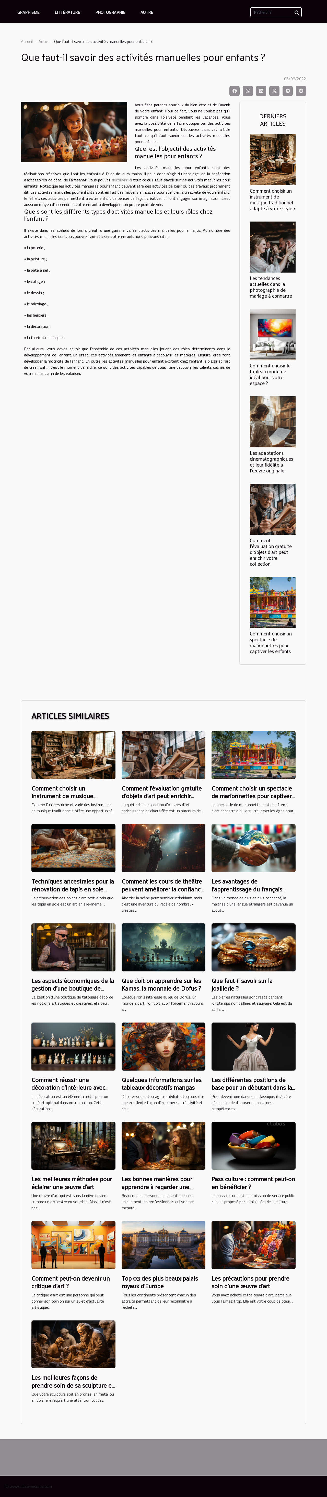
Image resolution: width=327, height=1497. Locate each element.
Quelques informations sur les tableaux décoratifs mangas (162, 1083)
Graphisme (28, 12)
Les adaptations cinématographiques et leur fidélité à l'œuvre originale (271, 461)
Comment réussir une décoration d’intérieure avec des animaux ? (68, 1087)
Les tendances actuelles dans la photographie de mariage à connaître (271, 287)
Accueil (27, 41)
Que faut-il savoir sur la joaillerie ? (242, 984)
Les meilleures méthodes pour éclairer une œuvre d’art (71, 1182)
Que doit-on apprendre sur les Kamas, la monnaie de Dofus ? (161, 984)
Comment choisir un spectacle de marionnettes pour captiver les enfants (271, 642)
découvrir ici (122, 180)
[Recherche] (276, 12)
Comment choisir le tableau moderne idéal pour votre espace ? (270, 374)
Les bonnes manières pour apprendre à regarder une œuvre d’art (157, 1186)
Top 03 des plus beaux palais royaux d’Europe (160, 1281)
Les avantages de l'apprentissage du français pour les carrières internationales (247, 892)
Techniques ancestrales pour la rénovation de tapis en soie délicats (72, 888)
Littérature (67, 12)
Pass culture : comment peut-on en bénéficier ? (253, 1182)
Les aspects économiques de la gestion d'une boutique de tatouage (72, 988)
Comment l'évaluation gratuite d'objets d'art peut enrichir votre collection (271, 552)
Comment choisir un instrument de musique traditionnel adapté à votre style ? (273, 199)
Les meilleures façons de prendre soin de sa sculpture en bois (73, 1385)
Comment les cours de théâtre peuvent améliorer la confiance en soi (163, 888)
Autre (147, 12)
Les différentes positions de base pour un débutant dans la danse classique (252, 1087)
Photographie (110, 12)
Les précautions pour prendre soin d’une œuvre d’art (250, 1281)
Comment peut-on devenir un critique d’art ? (70, 1281)
